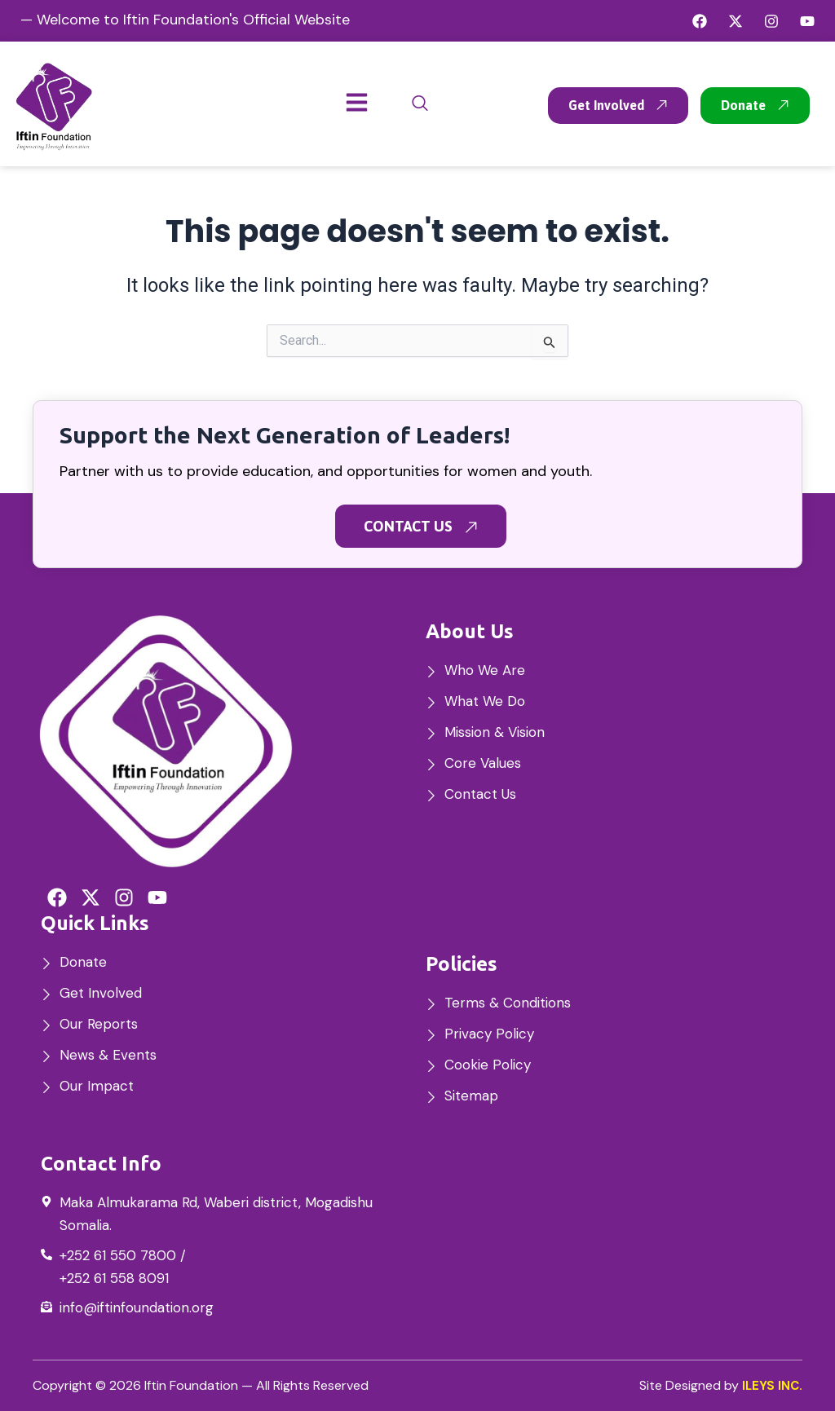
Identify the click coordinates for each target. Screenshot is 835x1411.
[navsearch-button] (420, 104)
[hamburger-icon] (357, 103)
